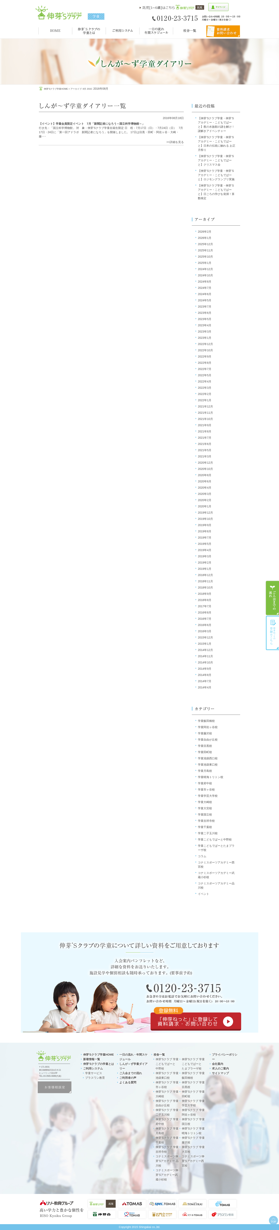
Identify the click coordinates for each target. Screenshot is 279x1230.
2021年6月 (204, 444)
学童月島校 (205, 770)
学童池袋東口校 (208, 764)
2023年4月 (204, 325)
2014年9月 (204, 668)
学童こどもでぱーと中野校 (215, 839)
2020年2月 (204, 500)
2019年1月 (204, 568)
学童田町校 (205, 752)
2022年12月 (205, 344)
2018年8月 (204, 600)
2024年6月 (204, 294)
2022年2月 (204, 394)
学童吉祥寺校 (206, 820)
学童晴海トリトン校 (210, 777)
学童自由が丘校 (208, 739)
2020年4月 (204, 487)
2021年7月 (204, 437)
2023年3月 (204, 331)
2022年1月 (204, 400)
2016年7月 (204, 618)
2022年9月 (204, 356)
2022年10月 (205, 350)
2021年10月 (205, 419)
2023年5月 (204, 319)
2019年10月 (205, 518)
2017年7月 (204, 606)
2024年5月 (204, 300)
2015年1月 (204, 643)
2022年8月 (204, 362)
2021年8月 (204, 431)
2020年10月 (205, 468)
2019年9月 (204, 525)
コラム (202, 856)
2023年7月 (204, 306)
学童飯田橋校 (206, 720)
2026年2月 (204, 231)
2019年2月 (204, 562)
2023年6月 (204, 312)
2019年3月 (204, 556)
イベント (203, 893)
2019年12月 (205, 512)
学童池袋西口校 (208, 758)
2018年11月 (205, 581)
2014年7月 (204, 681)
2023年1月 (204, 337)
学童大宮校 (205, 808)
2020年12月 (205, 462)
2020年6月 (204, 481)
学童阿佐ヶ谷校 (208, 727)
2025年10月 (205, 256)
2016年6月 (204, 625)
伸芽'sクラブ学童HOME (56, 89)
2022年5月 (204, 375)
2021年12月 (205, 406)
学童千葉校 (205, 827)
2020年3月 (204, 493)
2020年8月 (204, 475)
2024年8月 (204, 281)
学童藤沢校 (205, 733)
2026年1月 (204, 237)
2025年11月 (205, 250)
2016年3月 (204, 631)
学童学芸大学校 (208, 795)
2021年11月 (205, 412)
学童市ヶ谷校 (206, 789)
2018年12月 (205, 575)
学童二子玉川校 (208, 833)
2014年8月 (204, 675)
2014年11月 (205, 656)
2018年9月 (204, 593)
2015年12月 (205, 637)
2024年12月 (205, 269)
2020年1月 (204, 506)
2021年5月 (204, 450)
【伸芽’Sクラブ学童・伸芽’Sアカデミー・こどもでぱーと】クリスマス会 (216, 160)
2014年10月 (205, 662)
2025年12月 (205, 244)
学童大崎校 (205, 802)
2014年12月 (205, 650)
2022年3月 (204, 387)
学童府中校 (205, 783)
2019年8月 (204, 531)
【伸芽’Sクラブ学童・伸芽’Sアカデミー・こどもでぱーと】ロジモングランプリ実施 (216, 175)
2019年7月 (204, 537)
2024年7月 (204, 287)
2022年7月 (204, 369)
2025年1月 (204, 262)
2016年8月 (204, 612)
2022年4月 (204, 381)
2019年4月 (204, 550)
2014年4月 (204, 687)
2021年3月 (204, 456)
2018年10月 (205, 587)
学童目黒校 (205, 745)
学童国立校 (205, 814)
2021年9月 (204, 425)
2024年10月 (205, 275)
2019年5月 (204, 543)
